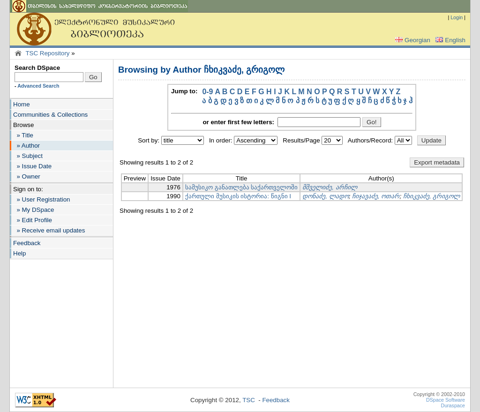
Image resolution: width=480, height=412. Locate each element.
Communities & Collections (50, 114)
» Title (23, 135)
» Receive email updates (49, 230)
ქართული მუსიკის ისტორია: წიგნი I (238, 196)
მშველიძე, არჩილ (329, 187)
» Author (26, 145)
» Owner (26, 176)
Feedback (27, 243)
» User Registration (41, 199)
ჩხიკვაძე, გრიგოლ (431, 196)
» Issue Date (32, 166)
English (449, 40)
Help (19, 253)
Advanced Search (38, 86)
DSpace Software (445, 400)
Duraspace (453, 405)
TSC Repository (47, 53)
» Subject (28, 155)
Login (456, 17)
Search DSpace (37, 67)
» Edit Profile (32, 220)
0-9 (207, 92)
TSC (248, 400)
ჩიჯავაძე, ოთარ (375, 196)
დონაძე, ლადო (325, 196)
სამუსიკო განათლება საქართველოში (241, 187)
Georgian (411, 40)
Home (21, 104)
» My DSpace (33, 209)
